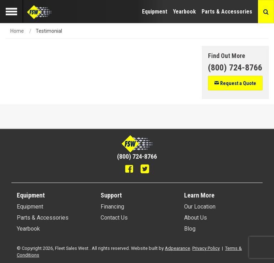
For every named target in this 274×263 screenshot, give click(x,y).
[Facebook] (129, 170)
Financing (112, 206)
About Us (195, 217)
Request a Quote (235, 83)
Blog (190, 228)
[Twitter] (145, 170)
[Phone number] (235, 68)
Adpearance (177, 248)
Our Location (199, 206)
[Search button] (266, 11)
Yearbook (184, 11)
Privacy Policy (206, 248)
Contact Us (114, 217)
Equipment (154, 11)
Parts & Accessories (227, 11)
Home (17, 31)
